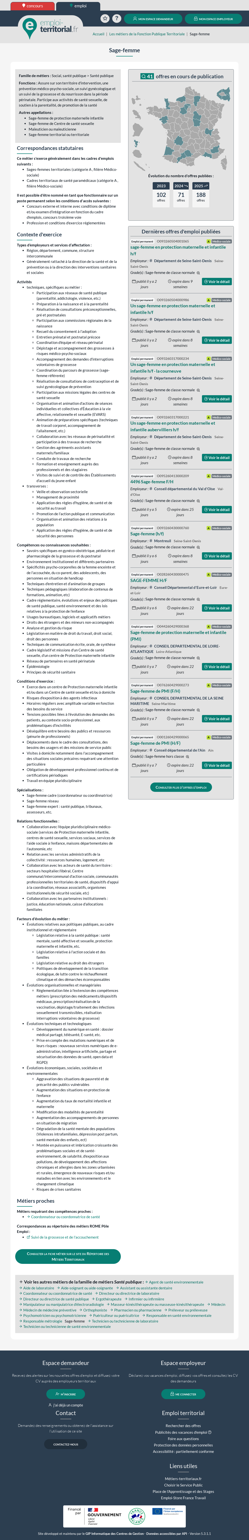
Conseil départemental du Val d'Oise (182, 488)
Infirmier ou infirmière (144, 1299)
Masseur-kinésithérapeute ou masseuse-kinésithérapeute (155, 1304)
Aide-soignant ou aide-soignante (85, 1288)
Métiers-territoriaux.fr (183, 1478)
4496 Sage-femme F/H (152, 481)
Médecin (216, 1304)
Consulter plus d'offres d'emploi (181, 787)
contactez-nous (65, 1444)
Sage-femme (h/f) (147, 533)
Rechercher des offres (183, 1425)
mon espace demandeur (153, 18)
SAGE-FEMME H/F (148, 580)
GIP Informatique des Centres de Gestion (115, 1534)
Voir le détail (217, 281)
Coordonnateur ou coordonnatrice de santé (63, 1217)
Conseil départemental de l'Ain (177, 750)
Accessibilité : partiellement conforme (183, 1451)
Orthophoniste (93, 1310)
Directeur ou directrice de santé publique (54, 1299)
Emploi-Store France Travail (183, 1498)
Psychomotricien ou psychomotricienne (52, 1315)
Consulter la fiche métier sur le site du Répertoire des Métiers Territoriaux (68, 1256)
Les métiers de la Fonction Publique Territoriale (147, 34)
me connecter (183, 1394)
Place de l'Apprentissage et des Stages (183, 1491)
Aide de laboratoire (36, 1288)
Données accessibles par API (166, 1534)
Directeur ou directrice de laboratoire (127, 1293)
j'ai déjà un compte (65, 1405)
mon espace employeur (213, 18)
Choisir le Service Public (183, 1485)
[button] (210, 1432)
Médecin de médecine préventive (47, 1310)
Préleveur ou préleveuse (186, 1310)
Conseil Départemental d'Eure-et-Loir (183, 587)
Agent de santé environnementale (174, 1282)
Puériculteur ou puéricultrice (114, 1315)
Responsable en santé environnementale (177, 1315)
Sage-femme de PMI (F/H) (155, 691)
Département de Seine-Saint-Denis (181, 260)
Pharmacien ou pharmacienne (136, 1310)
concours (32, 5)
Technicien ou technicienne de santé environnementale (65, 1326)
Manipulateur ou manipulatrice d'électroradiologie (61, 1304)
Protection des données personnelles (183, 1445)
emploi (78, 5)
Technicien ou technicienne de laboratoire (122, 1321)
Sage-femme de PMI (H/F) (155, 743)
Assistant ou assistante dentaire (144, 1288)
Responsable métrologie (40, 1321)
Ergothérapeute (106, 1299)
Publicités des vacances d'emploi (181, 1432)
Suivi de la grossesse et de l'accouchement (63, 1237)
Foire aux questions (183, 1438)
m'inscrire (66, 1394)
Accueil (98, 34)
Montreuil (160, 541)
